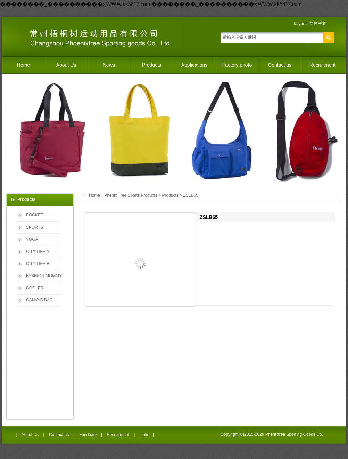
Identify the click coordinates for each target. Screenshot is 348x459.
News (109, 65)
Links (144, 434)
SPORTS (34, 227)
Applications (194, 65)
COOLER (35, 288)
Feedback (88, 434)
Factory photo (237, 65)
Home (23, 65)
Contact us (279, 65)
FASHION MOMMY (44, 275)
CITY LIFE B (37, 263)
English (300, 23)
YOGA (32, 239)
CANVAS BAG (39, 300)
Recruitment (322, 65)
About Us (66, 65)
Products (151, 65)
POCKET (34, 215)
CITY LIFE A (37, 251)
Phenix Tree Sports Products (130, 195)
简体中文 (317, 23)
